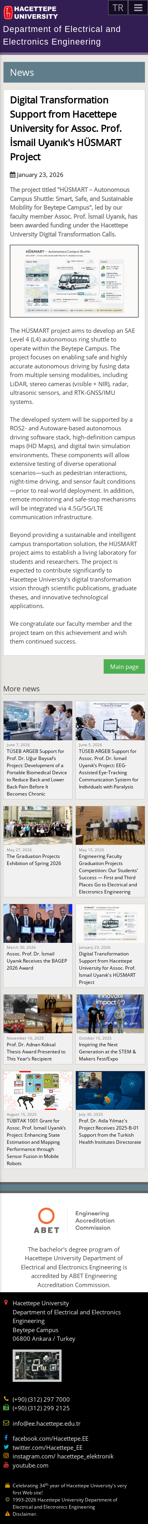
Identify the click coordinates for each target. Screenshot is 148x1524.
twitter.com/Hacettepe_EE (47, 1447)
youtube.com (31, 1465)
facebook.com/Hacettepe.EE (50, 1438)
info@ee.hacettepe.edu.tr (47, 1423)
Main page (124, 666)
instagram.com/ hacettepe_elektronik (63, 1456)
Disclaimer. (25, 1514)
